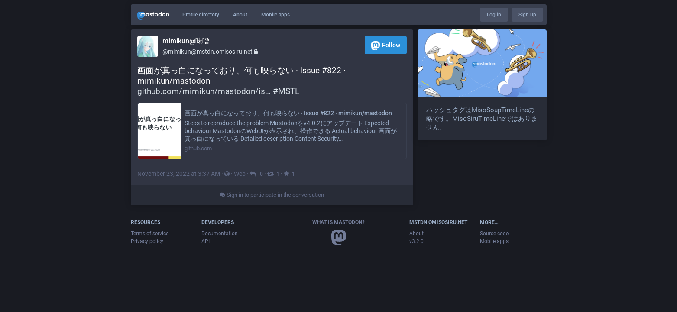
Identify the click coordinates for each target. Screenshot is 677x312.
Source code (494, 234)
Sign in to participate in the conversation (272, 195)
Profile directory (200, 15)
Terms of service (149, 234)
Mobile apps (275, 15)
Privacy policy (147, 241)
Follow (385, 45)
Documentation (219, 234)
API (205, 241)
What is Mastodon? (338, 222)
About (240, 15)
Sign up (527, 15)
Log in (494, 15)
